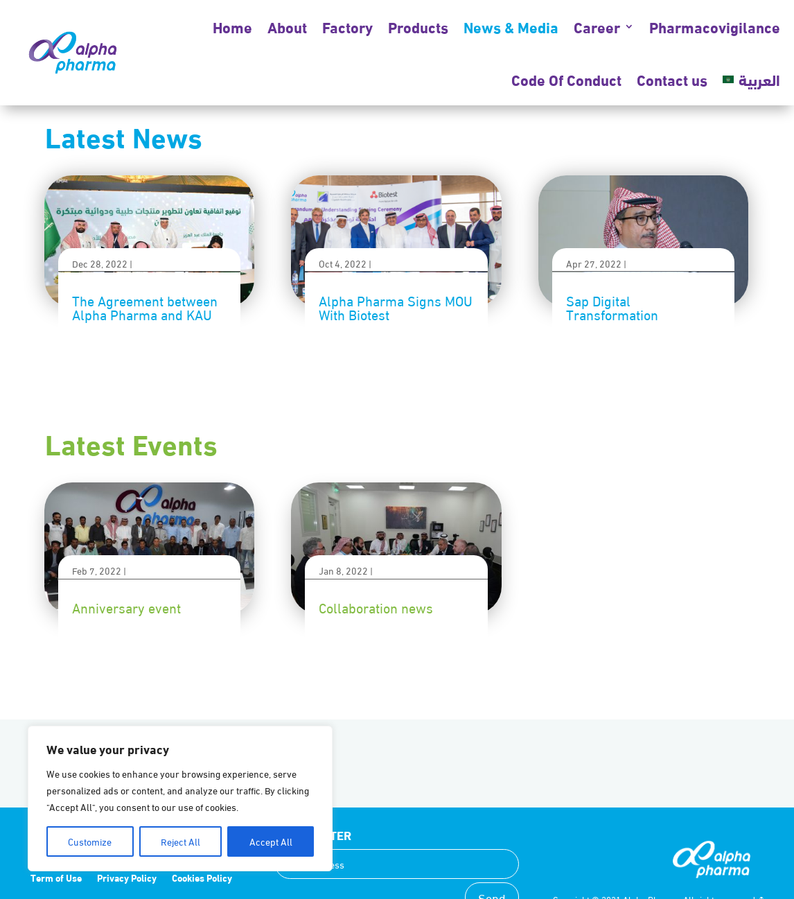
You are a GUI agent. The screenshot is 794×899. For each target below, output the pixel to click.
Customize (90, 841)
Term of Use (56, 878)
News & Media (511, 26)
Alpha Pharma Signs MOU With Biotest (396, 307)
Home (232, 26)
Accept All (270, 841)
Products (418, 26)
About (287, 26)
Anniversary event (126, 607)
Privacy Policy (127, 878)
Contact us (672, 79)
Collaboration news (376, 607)
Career (597, 26)
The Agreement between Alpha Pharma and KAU (145, 307)
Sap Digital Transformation (612, 307)
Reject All (180, 841)
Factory (347, 26)
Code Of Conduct (566, 79)
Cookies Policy (202, 878)
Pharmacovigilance (714, 26)
